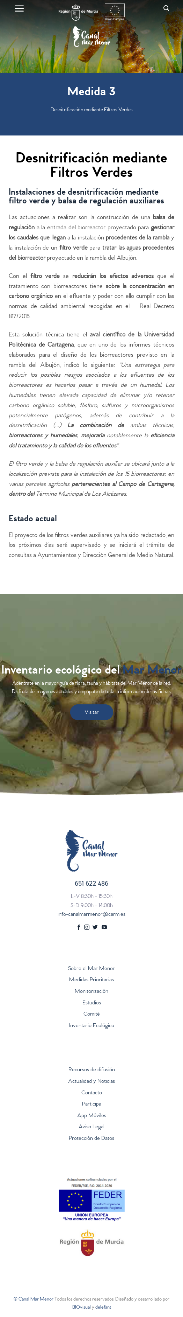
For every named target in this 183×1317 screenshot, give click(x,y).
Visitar (92, 713)
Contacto (91, 1093)
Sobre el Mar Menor (91, 969)
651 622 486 (91, 884)
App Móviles (91, 1116)
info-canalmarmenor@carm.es (91, 915)
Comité (91, 1014)
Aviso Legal (91, 1127)
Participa (91, 1104)
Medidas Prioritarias (91, 980)
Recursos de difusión (91, 1070)
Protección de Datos (91, 1139)
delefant (103, 1307)
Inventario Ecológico (91, 1026)
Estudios (91, 1003)
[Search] (166, 8)
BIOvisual (81, 1307)
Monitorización (91, 992)
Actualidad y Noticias (91, 1082)
